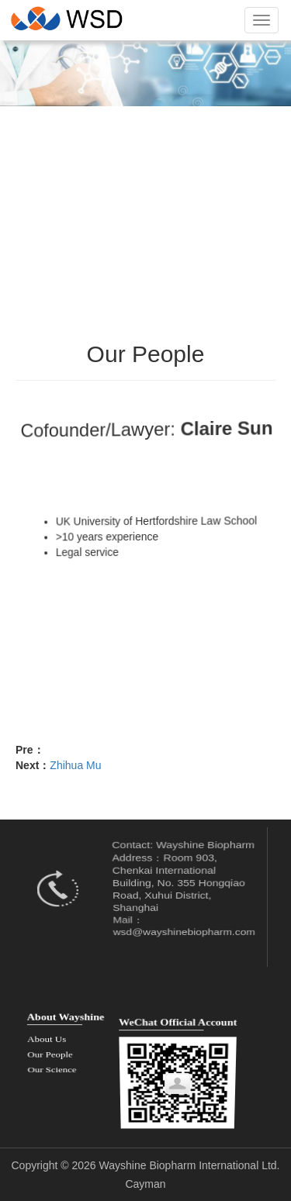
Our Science (52, 1061)
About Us (46, 1037)
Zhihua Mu (75, 765)
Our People (49, 1049)
